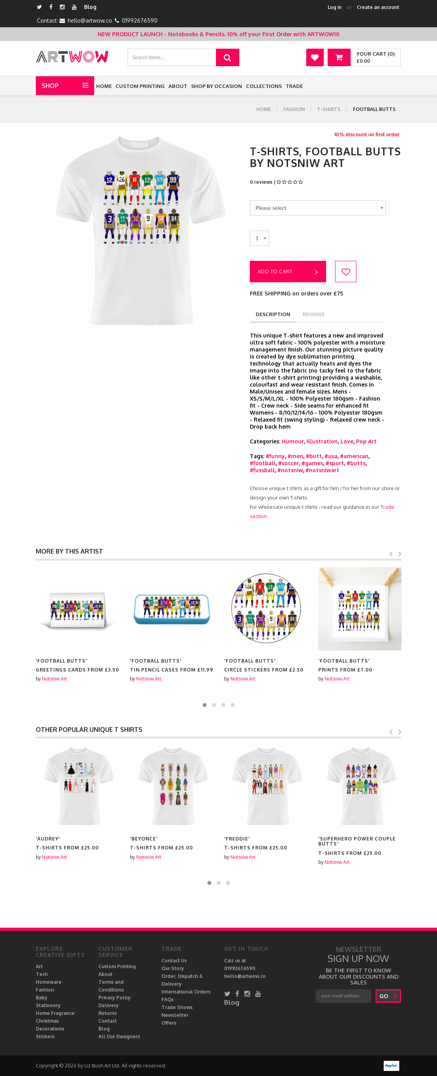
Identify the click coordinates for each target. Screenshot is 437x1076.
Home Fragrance (55, 1013)
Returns (107, 1013)
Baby (41, 997)
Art (39, 966)
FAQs (167, 999)
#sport (335, 463)
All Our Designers (119, 1036)
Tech (42, 974)
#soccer (288, 463)
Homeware (48, 982)
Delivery (108, 1005)
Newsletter (174, 1015)
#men (295, 456)
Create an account (378, 7)
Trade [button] (294, 86)
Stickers (45, 1036)
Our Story (172, 968)
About (177, 86)
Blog (90, 7)
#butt (314, 456)
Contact (107, 1021)
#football (263, 463)
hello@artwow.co (90, 20)
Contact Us (174, 960)
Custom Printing (140, 86)
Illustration (322, 441)
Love (346, 441)
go (388, 996)
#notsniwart (322, 470)
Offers (168, 1023)
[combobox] (318, 208)
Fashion (294, 109)
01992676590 (140, 20)
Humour (293, 441)
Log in (335, 7)
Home (104, 86)
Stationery (48, 1005)
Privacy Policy (114, 997)
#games (312, 463)
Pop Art (366, 441)
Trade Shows (177, 1007)
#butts (356, 463)
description (273, 314)
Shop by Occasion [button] (216, 86)
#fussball (262, 470)
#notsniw (290, 470)
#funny (275, 456)
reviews (314, 314)
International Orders (186, 992)
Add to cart (288, 272)
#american (354, 456)
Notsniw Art (54, 679)
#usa (331, 456)
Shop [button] (50, 86)
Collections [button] (264, 86)
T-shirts (328, 109)
